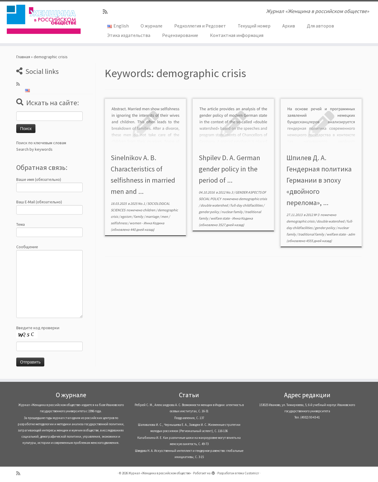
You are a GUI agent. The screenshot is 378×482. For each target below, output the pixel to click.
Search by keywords (34, 149)
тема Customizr (248, 473)
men (165, 216)
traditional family (311, 234)
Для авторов (320, 26)
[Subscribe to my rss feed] (107, 11)
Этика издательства (128, 35)
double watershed (215, 205)
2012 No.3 (226, 192)
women (136, 223)
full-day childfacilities (246, 205)
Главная (23, 56)
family (139, 216)
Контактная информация (236, 35)
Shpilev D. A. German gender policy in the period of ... (229, 169)
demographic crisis (253, 199)
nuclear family (232, 212)
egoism (126, 216)
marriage (152, 216)
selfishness (119, 223)
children (149, 210)
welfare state (220, 218)
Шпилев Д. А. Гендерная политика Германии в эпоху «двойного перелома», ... (319, 180)
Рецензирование (180, 35)
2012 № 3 (313, 214)
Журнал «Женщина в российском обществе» (159, 473)
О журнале (151, 26)
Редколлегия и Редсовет (200, 26)
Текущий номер (254, 26)
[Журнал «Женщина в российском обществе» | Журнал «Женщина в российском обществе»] (43, 19)
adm (351, 234)
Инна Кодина (154, 223)
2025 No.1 (138, 203)
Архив (288, 26)
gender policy (209, 212)
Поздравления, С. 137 (189, 418)
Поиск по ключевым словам (41, 142)
